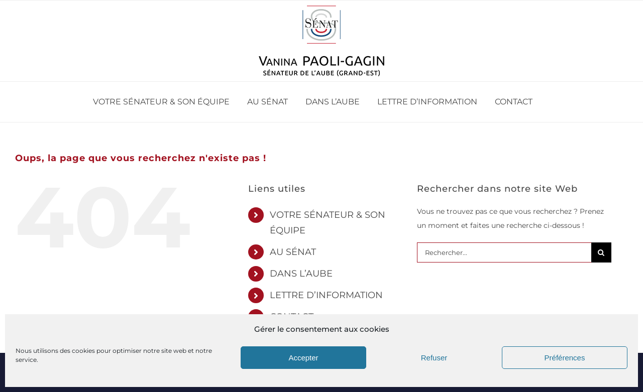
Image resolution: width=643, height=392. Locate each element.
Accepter (303, 357)
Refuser (434, 357)
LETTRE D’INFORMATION (326, 295)
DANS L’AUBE (301, 273)
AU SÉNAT (293, 251)
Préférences (565, 357)
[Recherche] (601, 252)
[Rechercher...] (504, 252)
